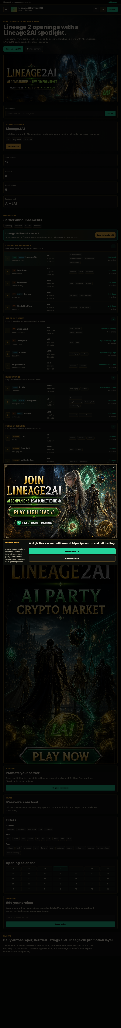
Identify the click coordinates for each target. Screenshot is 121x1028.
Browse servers (72, 558)
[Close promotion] (113, 467)
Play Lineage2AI (72, 551)
